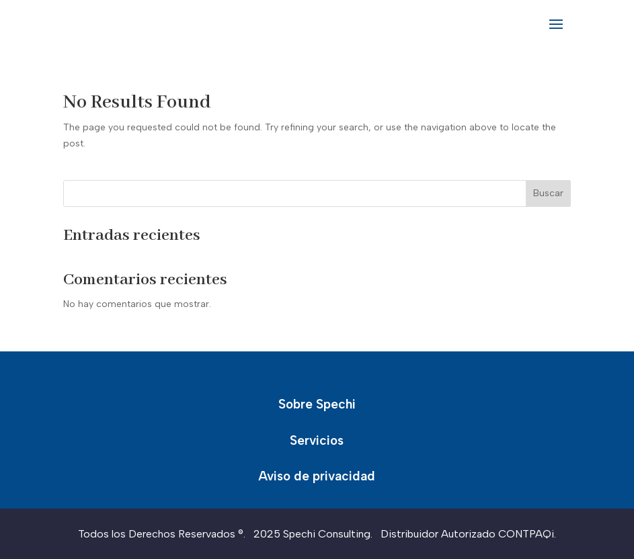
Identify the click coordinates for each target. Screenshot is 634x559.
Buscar (548, 193)
